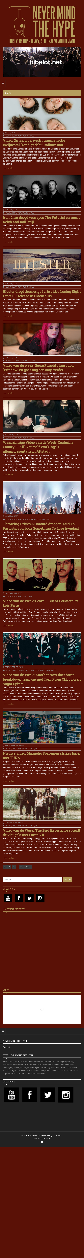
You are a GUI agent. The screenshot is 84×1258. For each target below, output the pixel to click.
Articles (10, 361)
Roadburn (33, 519)
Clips (8, 136)
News (25, 519)
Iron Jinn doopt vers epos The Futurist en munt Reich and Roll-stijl (41, 219)
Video (25, 136)
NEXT (28, 867)
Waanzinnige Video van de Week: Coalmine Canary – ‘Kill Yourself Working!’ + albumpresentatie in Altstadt (38, 447)
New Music (17, 136)
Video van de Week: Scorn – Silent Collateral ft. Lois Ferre (41, 603)
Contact (6, 1047)
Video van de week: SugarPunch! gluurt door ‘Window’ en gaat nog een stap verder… (39, 367)
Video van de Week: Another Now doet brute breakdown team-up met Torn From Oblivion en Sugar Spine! (42, 679)
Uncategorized (36, 670)
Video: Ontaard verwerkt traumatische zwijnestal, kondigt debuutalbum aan (34, 142)
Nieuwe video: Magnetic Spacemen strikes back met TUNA (41, 755)
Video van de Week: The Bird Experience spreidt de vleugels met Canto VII (41, 832)
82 (21, 867)
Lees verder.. (8, 168)
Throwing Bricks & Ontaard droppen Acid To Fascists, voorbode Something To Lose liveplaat (41, 526)
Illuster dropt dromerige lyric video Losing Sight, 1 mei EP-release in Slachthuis (42, 293)
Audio (8, 213)
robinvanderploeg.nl (42, 1138)
